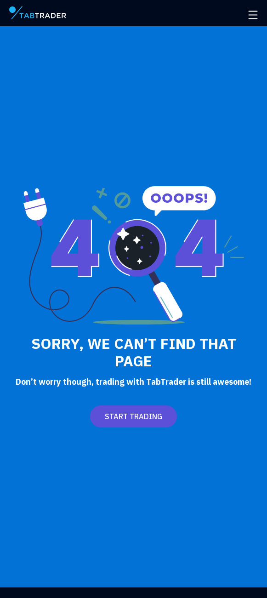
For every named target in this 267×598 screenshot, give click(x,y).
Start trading (133, 416)
